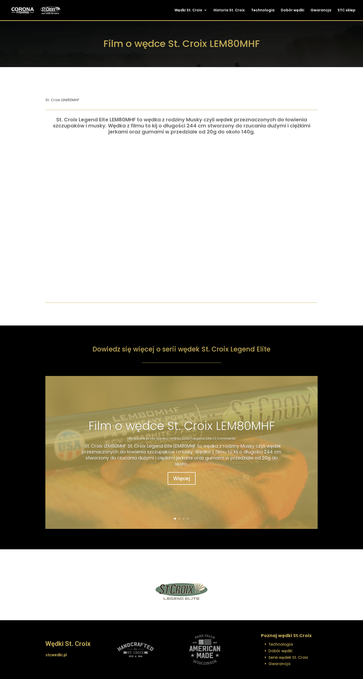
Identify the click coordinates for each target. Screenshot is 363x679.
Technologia (263, 10)
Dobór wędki (292, 10)
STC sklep (346, 10)
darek (161, 438)
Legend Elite (202, 438)
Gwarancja (321, 10)
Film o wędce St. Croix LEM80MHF (181, 426)
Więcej (181, 478)
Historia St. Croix (229, 10)
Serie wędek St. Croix (288, 657)
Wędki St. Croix (188, 10)
